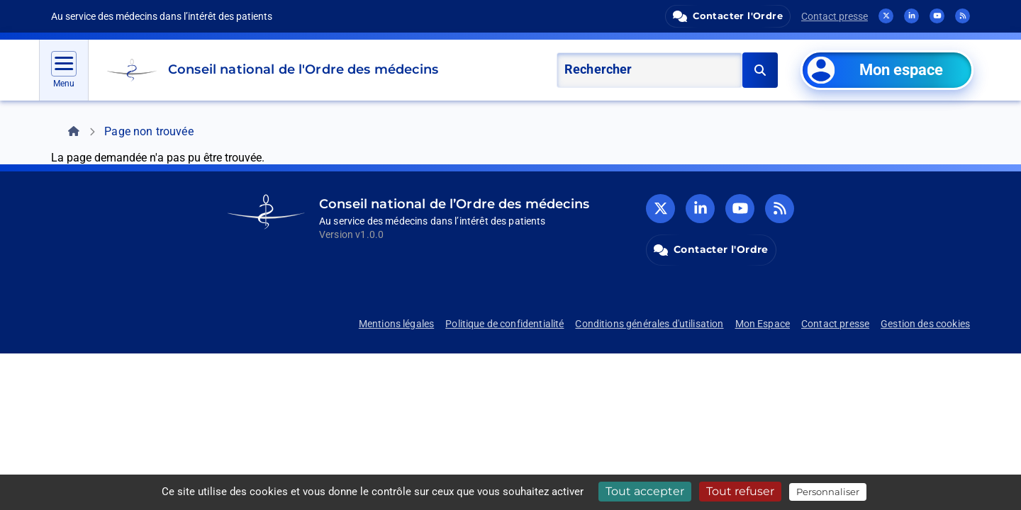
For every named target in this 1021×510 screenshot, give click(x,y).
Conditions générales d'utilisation (649, 323)
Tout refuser (740, 491)
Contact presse (834, 16)
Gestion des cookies (925, 323)
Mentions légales (396, 323)
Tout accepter (645, 491)
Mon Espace (763, 323)
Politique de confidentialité (504, 323)
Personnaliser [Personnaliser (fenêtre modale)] (827, 491)
